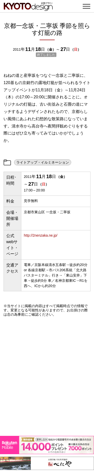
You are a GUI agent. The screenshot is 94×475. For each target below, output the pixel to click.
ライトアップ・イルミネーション (42, 162)
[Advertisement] (47, 376)
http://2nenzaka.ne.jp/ (40, 235)
